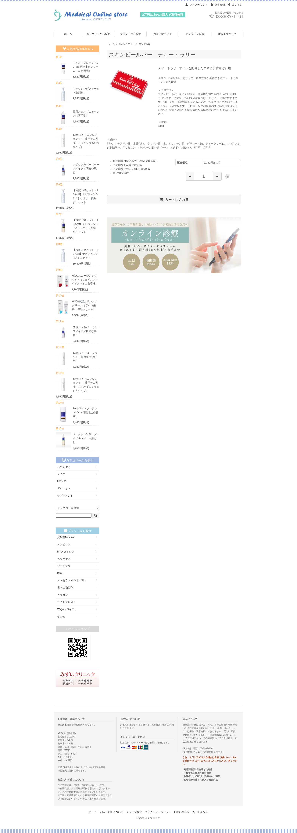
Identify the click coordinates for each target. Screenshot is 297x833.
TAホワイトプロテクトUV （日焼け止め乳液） (85, 412)
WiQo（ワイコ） (77, 609)
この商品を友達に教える (127, 164)
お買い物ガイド (162, 33)
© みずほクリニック (148, 817)
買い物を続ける (122, 172)
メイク (77, 474)
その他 (77, 616)
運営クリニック (227, 33)
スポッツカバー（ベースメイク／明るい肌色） (86, 168)
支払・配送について (111, 811)
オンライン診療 (195, 33)
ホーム (68, 33)
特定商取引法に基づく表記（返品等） (135, 160)
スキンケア (124, 44)
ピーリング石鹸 (142, 44)
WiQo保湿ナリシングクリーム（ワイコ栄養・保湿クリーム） (84, 305)
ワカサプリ (77, 565)
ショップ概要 (134, 811)
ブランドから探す (130, 33)
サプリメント (77, 495)
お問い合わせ (182, 811)
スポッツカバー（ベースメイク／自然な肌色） (86, 331)
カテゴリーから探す (98, 33)
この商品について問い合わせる (131, 168)
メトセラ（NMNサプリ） (77, 580)
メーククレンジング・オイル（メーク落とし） (86, 438)
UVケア (77, 481)
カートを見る (200, 811)
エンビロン (77, 544)
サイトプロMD (77, 601)
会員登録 (217, 4)
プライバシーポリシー (158, 811)
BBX (77, 573)
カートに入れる (174, 199)
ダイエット (77, 488)
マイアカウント (196, 4)
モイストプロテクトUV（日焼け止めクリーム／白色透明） (85, 66)
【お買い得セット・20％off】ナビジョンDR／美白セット (85, 253)
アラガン (77, 594)
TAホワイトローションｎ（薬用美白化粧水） (85, 356)
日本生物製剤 (77, 587)
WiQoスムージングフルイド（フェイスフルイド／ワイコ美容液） (85, 279)
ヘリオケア (77, 558)
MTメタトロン (77, 551)
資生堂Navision (77, 537)
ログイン (235, 4)
